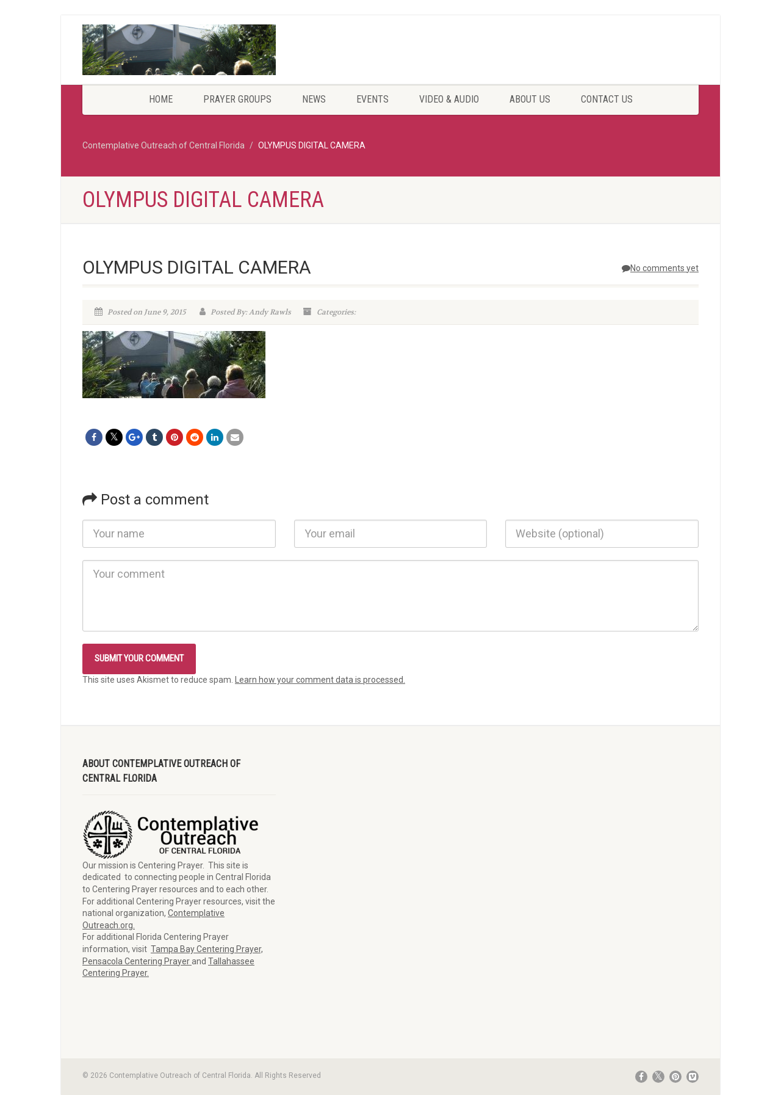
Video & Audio (449, 99)
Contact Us (607, 99)
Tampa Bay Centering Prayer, (207, 949)
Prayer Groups (237, 99)
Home (161, 99)
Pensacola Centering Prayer (137, 961)
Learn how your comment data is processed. (320, 680)
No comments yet (660, 268)
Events (372, 99)
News (314, 99)
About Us (529, 99)
